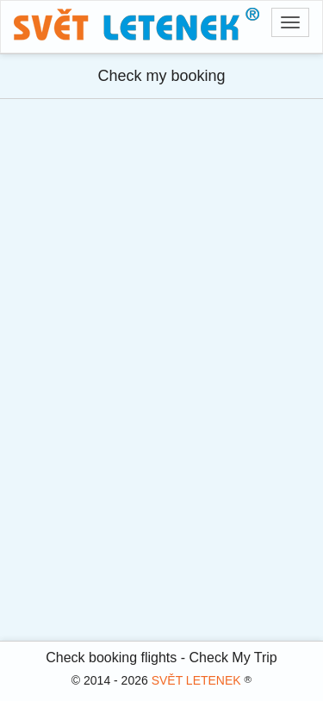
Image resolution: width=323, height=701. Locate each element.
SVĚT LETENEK (196, 680)
